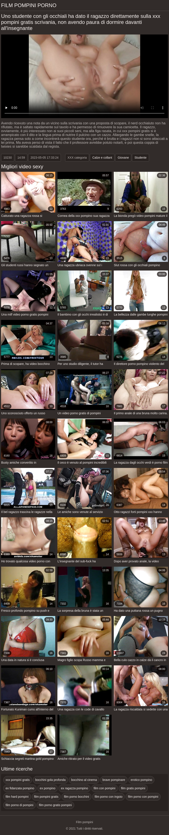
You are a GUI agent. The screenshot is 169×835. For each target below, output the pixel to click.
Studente (140, 157)
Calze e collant (102, 157)
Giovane (123, 157)
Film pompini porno (28, 5)
